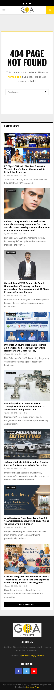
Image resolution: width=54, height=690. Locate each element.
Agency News (11, 135)
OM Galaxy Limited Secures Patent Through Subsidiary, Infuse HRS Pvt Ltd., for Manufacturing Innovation (25, 407)
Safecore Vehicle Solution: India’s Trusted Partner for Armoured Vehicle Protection (26, 463)
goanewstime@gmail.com (32, 655)
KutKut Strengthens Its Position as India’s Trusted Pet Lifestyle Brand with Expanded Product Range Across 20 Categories (26, 580)
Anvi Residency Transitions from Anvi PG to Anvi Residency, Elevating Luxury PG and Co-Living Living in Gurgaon (26, 521)
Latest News (11, 126)
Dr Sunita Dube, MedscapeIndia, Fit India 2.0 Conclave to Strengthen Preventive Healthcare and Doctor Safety (25, 348)
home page (14, 76)
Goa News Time (32, 687)
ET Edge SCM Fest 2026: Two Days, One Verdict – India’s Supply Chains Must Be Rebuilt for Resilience (25, 169)
